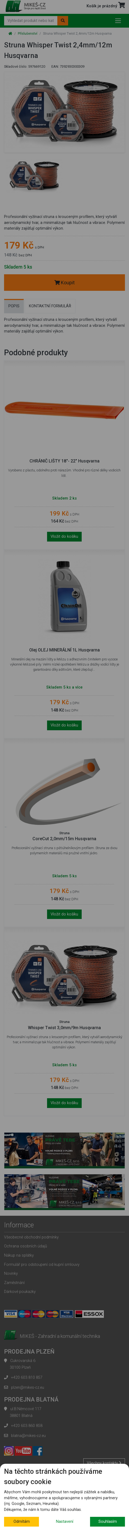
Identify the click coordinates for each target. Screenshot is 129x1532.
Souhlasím (107, 1521)
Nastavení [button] (64, 1521)
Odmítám (22, 1521)
